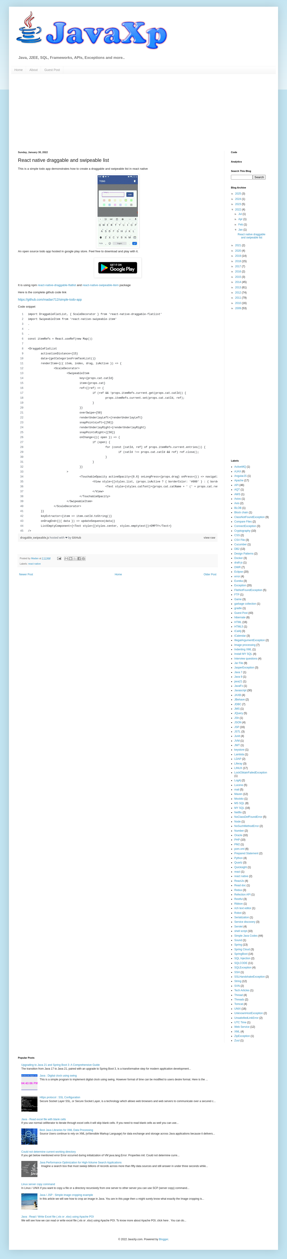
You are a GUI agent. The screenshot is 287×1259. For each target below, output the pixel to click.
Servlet (238, 926)
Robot (237, 912)
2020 (238, 250)
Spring (238, 944)
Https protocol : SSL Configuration (60, 1097)
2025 (238, 193)
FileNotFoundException (248, 590)
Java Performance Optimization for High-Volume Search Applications (81, 1162)
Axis (236, 503)
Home (18, 70)
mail (236, 789)
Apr (240, 219)
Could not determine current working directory (48, 1151)
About (33, 70)
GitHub (76, 538)
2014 (238, 282)
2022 (238, 209)
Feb (241, 224)
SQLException (243, 967)
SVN (237, 985)
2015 (238, 276)
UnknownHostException (248, 1013)
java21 (238, 681)
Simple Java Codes (245, 935)
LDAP (237, 758)
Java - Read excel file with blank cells (43, 1119)
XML (237, 1031)
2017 (238, 266)
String (237, 981)
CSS (237, 535)
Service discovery (244, 921)
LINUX (238, 768)
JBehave (239, 699)
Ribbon (238, 903)
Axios (237, 498)
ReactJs (239, 880)
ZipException (242, 1036)
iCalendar (240, 635)
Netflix (238, 812)
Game (238, 599)
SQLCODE (241, 963)
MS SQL (239, 803)
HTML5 (238, 626)
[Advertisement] (82, 112)
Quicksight (240, 867)
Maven (238, 794)
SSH (237, 972)
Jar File (238, 663)
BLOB (237, 508)
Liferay (238, 763)
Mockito (239, 798)
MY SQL (239, 807)
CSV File (239, 540)
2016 (238, 271)
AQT (237, 489)
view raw (209, 538)
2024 (238, 199)
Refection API (242, 894)
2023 (238, 204)
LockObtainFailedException (250, 772)
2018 (238, 261)
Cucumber (240, 544)
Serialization (241, 917)
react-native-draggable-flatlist (57, 285)
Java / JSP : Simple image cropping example (66, 1195)
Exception (240, 585)
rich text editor (242, 908)
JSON (237, 722)
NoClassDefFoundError (248, 816)
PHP (237, 839)
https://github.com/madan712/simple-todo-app (50, 299)
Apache (239, 480)
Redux (238, 890)
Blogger (163, 1239)
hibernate (240, 617)
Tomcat (238, 1004)
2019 (238, 255)
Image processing (245, 645)
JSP (236, 727)
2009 (238, 308)
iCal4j (237, 631)
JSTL (237, 731)
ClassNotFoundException (249, 517)
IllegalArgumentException (249, 640)
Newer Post (26, 574)
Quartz (238, 862)
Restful (238, 899)
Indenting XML (243, 649)
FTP (236, 594)
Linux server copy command (38, 1184)
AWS (237, 494)
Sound (238, 940)
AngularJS (240, 475)
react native (34, 563)
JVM (237, 740)
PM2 (237, 844)
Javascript (240, 690)
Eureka (238, 580)
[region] (117, 422)
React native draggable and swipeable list (251, 236)
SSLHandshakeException (249, 976)
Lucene (238, 785)
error (237, 576)
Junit (237, 736)
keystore (239, 749)
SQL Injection (242, 958)
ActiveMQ (240, 466)
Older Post (210, 574)
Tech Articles (241, 990)
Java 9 (238, 676)
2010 (238, 303)
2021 (238, 245)
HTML (238, 622)
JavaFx (238, 685)
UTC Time (240, 1022)
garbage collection (245, 603)
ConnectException (245, 526)
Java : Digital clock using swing (58, 1075)
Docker (238, 558)
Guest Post (52, 70)
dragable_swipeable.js (35, 538)
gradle (238, 608)
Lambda (239, 754)
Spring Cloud (242, 949)
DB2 (236, 548)
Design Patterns (243, 553)
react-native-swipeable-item (101, 285)
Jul (240, 214)
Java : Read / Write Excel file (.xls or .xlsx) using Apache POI (57, 1216)
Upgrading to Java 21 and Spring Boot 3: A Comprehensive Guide (60, 1064)
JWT (237, 745)
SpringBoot (241, 953)
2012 (238, 292)
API (236, 485)
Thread (238, 995)
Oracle (238, 835)
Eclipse (238, 571)
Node (237, 821)
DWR (237, 567)
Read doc (240, 885)
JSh (236, 717)
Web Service (242, 1026)
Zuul (236, 1040)
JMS (237, 708)
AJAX (237, 471)
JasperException (244, 667)
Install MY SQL (243, 653)
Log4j (237, 780)
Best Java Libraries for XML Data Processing (66, 1130)
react (237, 871)
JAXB (237, 695)
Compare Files (243, 521)
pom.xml (239, 848)
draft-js (238, 562)
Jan (241, 229)
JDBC (237, 704)
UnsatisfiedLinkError (246, 1017)
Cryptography (242, 530)
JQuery (238, 713)
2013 (238, 287)
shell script (240, 931)
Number (239, 830)
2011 (238, 297)
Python (238, 858)
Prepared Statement (246, 853)
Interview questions (245, 658)
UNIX (237, 1008)
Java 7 (238, 672)
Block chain (241, 512)
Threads (239, 999)
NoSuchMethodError (246, 826)
